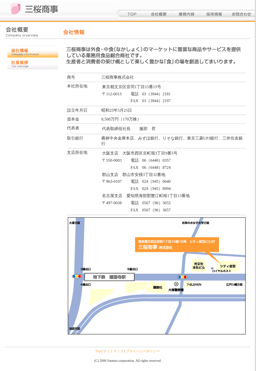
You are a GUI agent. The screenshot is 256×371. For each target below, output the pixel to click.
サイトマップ (113, 351)
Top (97, 351)
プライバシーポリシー (143, 351)
